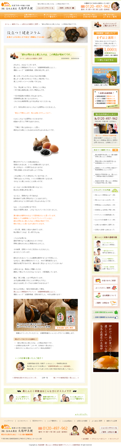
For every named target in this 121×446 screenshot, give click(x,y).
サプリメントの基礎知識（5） (105, 215)
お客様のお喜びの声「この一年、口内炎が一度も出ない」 (35, 345)
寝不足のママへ (109, 250)
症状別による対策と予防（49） (105, 210)
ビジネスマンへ (11, 15)
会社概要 (86, 439)
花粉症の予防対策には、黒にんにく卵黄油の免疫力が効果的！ (106, 175)
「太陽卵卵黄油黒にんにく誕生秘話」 (59, 366)
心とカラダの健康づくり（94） (105, 220)
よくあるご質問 (110, 15)
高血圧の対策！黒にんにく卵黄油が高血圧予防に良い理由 (106, 182)
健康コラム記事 (112, 421)
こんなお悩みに (70, 15)
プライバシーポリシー (99, 439)
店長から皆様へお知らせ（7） (105, 230)
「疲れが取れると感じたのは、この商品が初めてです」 (34, 343)
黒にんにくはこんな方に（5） (105, 200)
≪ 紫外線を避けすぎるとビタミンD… (25, 378)
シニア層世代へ (50, 15)
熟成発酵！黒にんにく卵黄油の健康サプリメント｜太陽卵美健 (59, 445)
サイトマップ (114, 439)
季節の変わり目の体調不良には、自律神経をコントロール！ (106, 162)
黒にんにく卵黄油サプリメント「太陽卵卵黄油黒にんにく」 (35, 292)
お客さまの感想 (90, 15)
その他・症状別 (109, 267)
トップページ (8, 421)
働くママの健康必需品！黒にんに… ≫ (66, 378)
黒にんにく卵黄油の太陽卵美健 (106, 135)
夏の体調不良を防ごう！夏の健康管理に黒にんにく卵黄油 (106, 155)
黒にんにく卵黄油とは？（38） (105, 195)
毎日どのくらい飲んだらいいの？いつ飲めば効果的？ (34, 348)
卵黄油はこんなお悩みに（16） (105, 205)
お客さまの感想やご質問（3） (105, 225)
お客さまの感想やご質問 (34, 58)
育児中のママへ (31, 15)
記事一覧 (45, 378)
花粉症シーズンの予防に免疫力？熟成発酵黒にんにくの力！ (106, 169)
